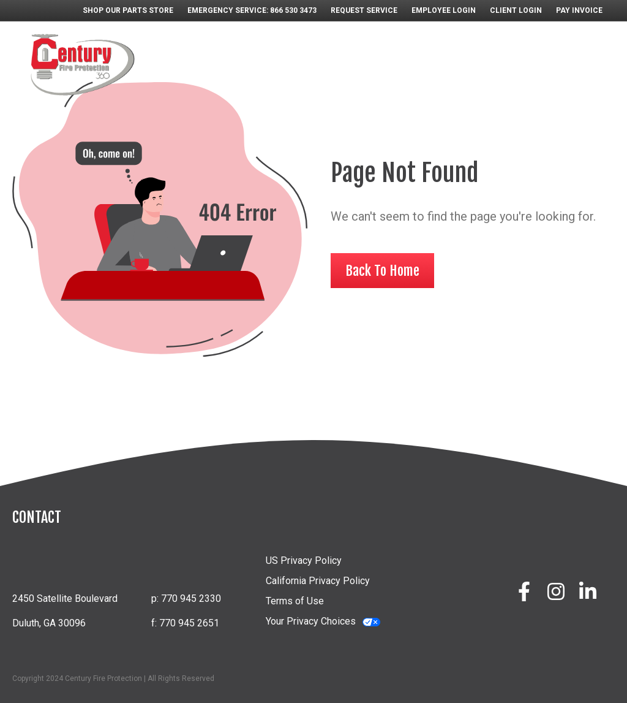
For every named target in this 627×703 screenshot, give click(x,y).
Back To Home (382, 270)
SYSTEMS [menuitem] (245, 50)
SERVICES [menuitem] (306, 50)
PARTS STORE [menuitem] (376, 50)
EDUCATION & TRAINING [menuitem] (535, 50)
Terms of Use (295, 601)
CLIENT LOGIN (516, 10)
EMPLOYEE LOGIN (443, 10)
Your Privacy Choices (311, 621)
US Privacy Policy (304, 560)
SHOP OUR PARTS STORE (128, 10)
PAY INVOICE (579, 10)
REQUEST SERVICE (364, 10)
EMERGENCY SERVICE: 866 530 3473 (252, 10)
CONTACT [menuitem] (560, 74)
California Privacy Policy (318, 581)
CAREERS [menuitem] (445, 50)
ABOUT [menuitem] (191, 50)
